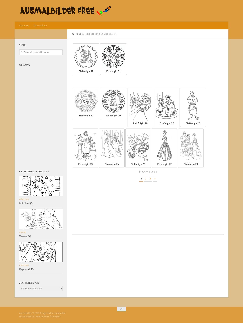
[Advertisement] (178, 65)
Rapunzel (24, 265)
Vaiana (22, 232)
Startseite (24, 25)
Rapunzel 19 (26, 269)
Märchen (24, 199)
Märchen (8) (26, 203)
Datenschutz (40, 25)
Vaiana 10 (25, 236)
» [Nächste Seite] (154, 178)
